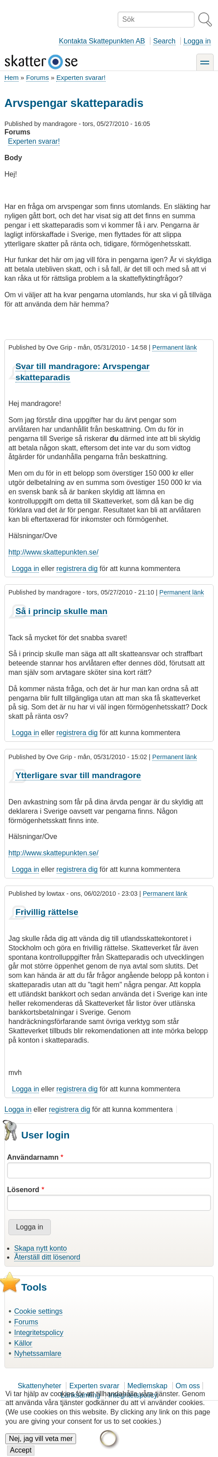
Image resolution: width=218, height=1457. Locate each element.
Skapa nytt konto (40, 1248)
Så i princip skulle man (61, 611)
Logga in (197, 41)
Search (164, 41)
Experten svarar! (80, 77)
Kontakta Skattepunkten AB (102, 41)
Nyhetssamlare (37, 1353)
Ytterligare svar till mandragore (78, 775)
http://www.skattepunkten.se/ (53, 552)
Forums (37, 77)
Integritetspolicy (38, 1332)
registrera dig (77, 568)
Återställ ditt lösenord (47, 1257)
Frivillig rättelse (46, 912)
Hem (11, 77)
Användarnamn (32, 1157)
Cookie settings (38, 1311)
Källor (23, 1343)
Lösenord (23, 1189)
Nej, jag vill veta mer (41, 1441)
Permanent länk (174, 347)
